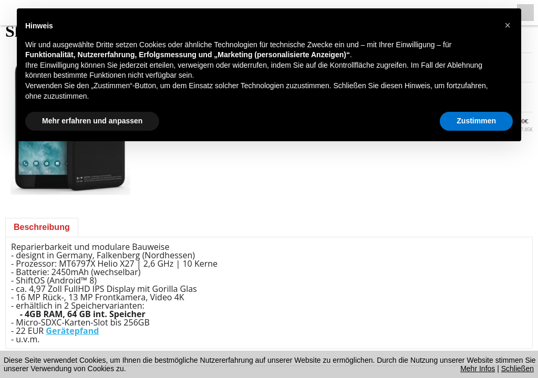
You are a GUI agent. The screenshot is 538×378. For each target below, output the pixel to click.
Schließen (517, 368)
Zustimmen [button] (476, 121)
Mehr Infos (477, 368)
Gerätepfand (72, 331)
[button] (507, 25)
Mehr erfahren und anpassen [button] (92, 121)
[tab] (41, 227)
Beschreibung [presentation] (42, 227)
